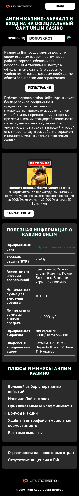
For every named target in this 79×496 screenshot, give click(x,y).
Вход (60, 6)
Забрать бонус (19, 213)
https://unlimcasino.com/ (55, 247)
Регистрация (39, 88)
